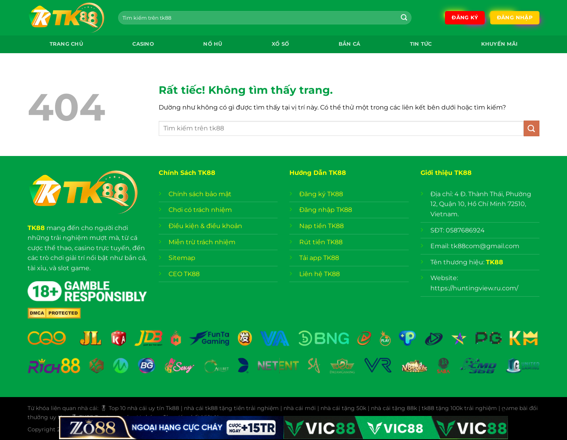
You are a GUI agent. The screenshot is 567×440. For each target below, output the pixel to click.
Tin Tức (421, 44)
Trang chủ (66, 44)
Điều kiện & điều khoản (205, 226)
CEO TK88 (184, 274)
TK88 (36, 228)
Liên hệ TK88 (319, 274)
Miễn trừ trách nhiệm (202, 242)
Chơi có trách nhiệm (200, 210)
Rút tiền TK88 (321, 242)
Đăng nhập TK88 (325, 210)
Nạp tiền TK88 (321, 226)
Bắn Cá (350, 44)
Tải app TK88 (319, 258)
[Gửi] (404, 17)
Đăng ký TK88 (321, 194)
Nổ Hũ (212, 44)
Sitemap (182, 258)
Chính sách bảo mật (201, 194)
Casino (143, 44)
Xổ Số (280, 44)
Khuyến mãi (499, 44)
